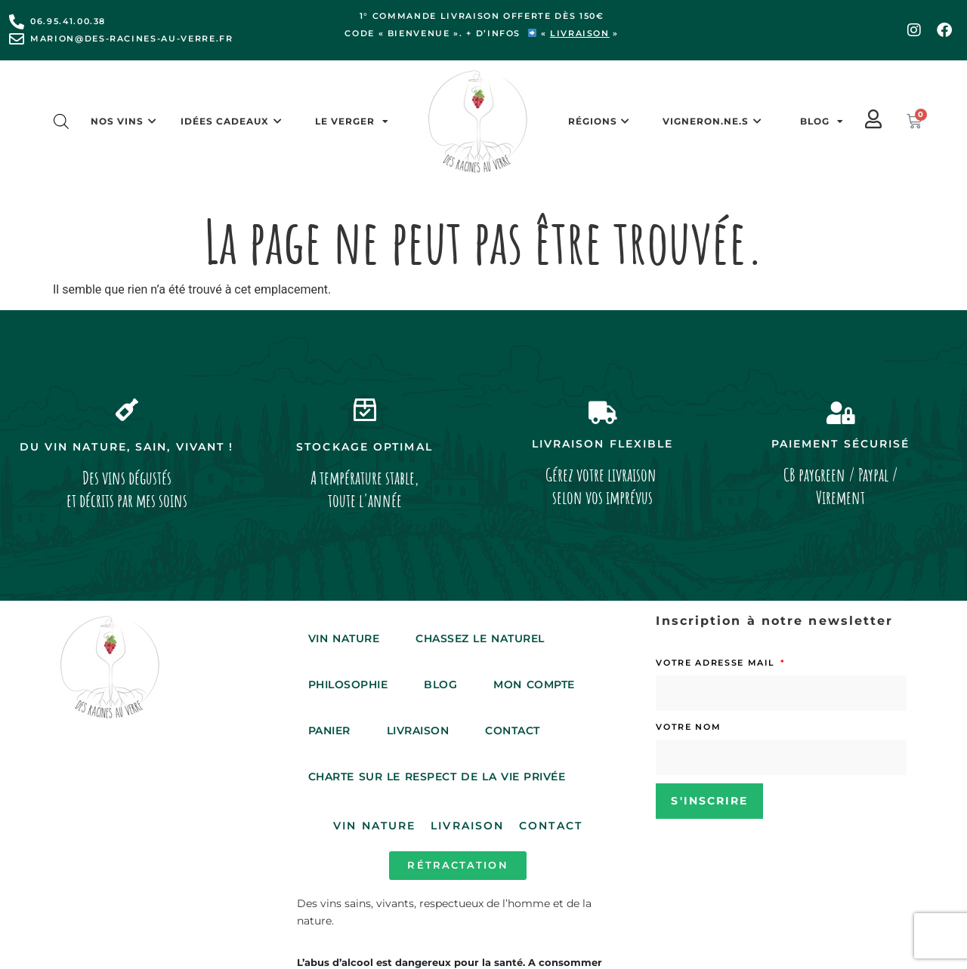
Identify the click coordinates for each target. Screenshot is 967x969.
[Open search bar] (61, 121)
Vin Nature (343, 638)
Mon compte (533, 684)
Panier (329, 730)
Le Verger (352, 121)
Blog (822, 121)
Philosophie (348, 684)
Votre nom (688, 726)
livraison (580, 33)
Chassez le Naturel (480, 638)
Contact (512, 730)
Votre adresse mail (717, 662)
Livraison (418, 730)
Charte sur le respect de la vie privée (437, 776)
